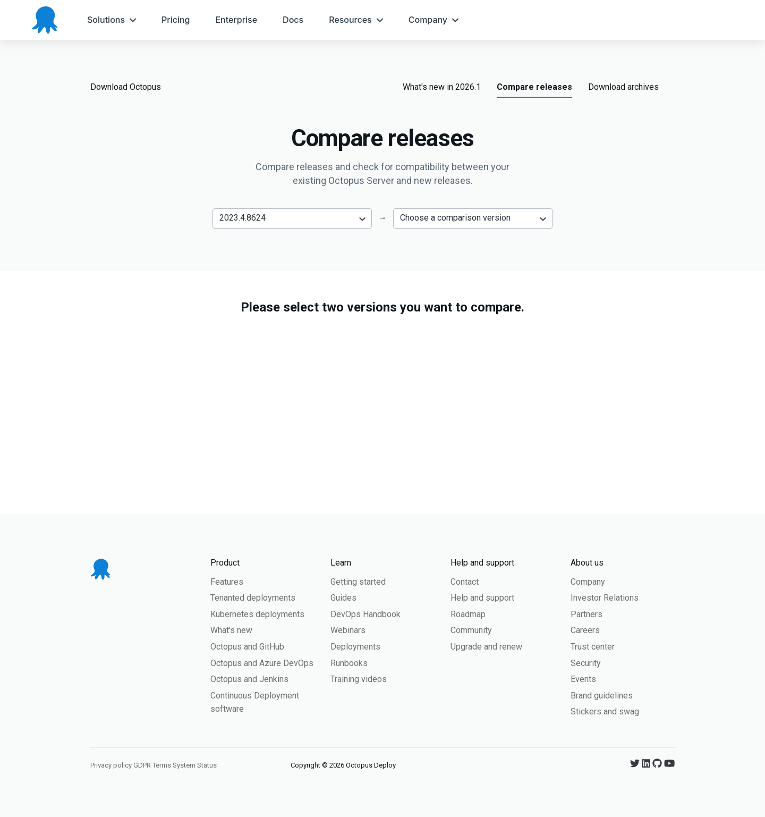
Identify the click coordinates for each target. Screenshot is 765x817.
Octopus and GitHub (247, 647)
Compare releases (534, 87)
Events (583, 679)
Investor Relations (605, 598)
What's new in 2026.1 (442, 87)
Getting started (358, 582)
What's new (231, 630)
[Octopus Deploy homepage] (44, 19)
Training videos (358, 679)
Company (588, 582)
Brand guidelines (602, 695)
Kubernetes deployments (257, 614)
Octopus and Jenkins (249, 679)
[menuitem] (111, 20)
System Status (195, 765)
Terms (161, 765)
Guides (343, 598)
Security (586, 663)
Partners (586, 614)
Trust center (593, 647)
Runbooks (349, 663)
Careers (585, 630)
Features (226, 582)
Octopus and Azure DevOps (261, 663)
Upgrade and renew (486, 647)
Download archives (623, 87)
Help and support (482, 598)
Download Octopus (125, 87)
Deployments (355, 647)
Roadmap (468, 614)
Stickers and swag (605, 711)
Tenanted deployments (252, 598)
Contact (464, 582)
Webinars (348, 630)
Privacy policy (111, 765)
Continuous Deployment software (254, 702)
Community (471, 630)
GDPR (142, 765)
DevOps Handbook (365, 614)
